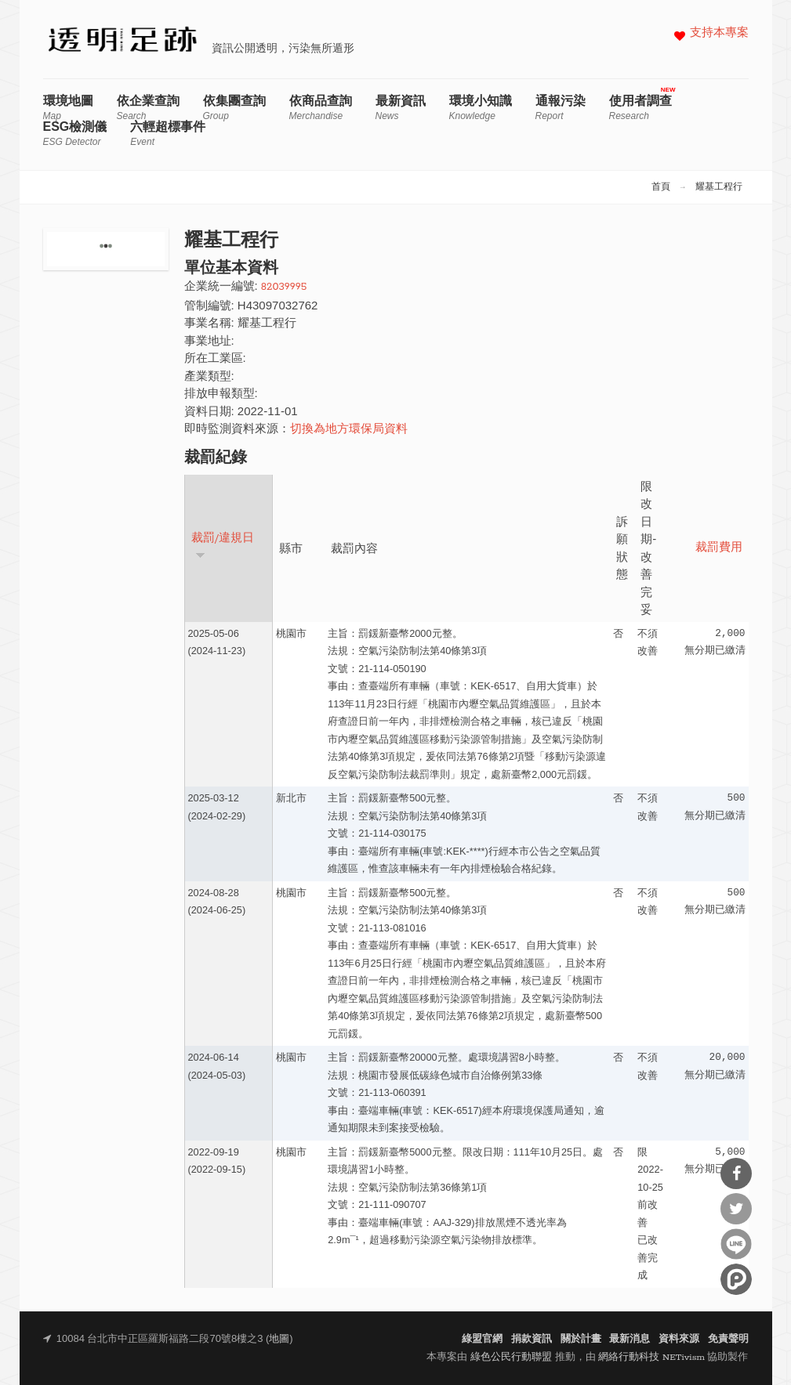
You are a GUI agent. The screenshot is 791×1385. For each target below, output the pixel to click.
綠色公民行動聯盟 (511, 1357)
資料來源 (679, 1339)
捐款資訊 (531, 1339)
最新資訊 (401, 108)
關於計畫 (581, 1339)
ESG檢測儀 (75, 133)
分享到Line (736, 1244)
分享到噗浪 (736, 1279)
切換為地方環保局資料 (349, 429)
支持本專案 (719, 33)
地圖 (279, 1339)
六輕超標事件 (167, 133)
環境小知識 (480, 108)
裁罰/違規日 (223, 545)
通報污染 (560, 108)
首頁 (660, 187)
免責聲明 (728, 1339)
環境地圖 (68, 108)
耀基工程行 (718, 187)
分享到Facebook (736, 1173)
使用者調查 (640, 108)
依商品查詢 (320, 108)
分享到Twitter (736, 1208)
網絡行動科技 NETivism (651, 1357)
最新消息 (629, 1339)
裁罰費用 (718, 548)
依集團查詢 (234, 108)
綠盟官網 (482, 1339)
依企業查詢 (148, 108)
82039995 (284, 287)
